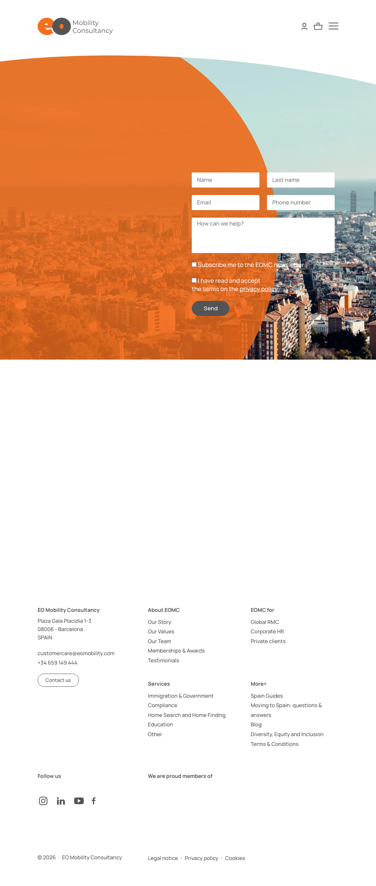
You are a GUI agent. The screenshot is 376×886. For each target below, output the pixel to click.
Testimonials (163, 660)
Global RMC (265, 622)
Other (155, 734)
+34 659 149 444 (57, 662)
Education (160, 724)
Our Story (159, 622)
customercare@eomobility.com (76, 653)
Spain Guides (267, 696)
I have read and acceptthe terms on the (235, 284)
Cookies (235, 858)
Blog (256, 724)
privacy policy (258, 289)
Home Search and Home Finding (187, 715)
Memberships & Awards (176, 650)
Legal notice (163, 858)
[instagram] (47, 801)
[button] (58, 680)
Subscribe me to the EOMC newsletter (251, 265)
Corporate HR (267, 631)
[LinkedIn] (65, 801)
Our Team (159, 641)
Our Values (161, 631)
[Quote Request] (318, 26)
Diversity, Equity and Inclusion (287, 734)
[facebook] (101, 801)
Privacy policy (201, 858)
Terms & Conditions (275, 744)
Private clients (268, 641)
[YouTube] (83, 801)
